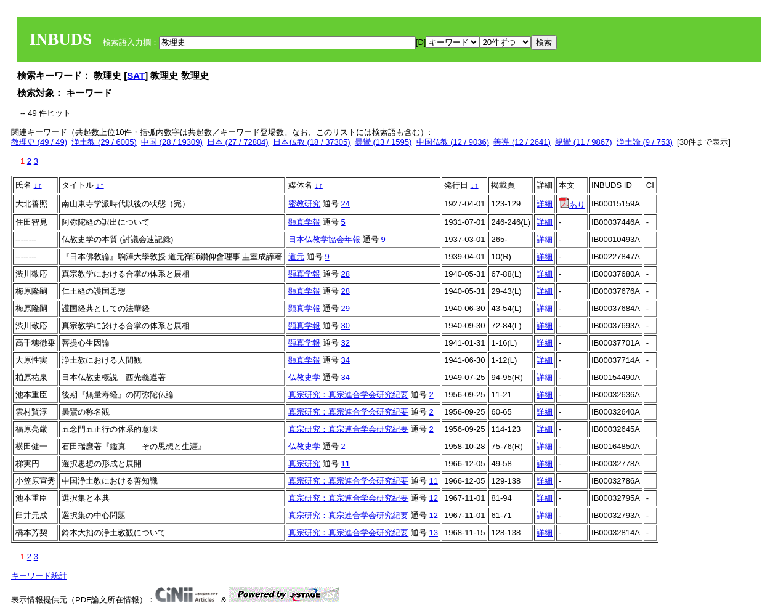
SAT (136, 75)
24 (345, 203)
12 (433, 498)
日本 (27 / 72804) (238, 142)
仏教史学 (304, 377)
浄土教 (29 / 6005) (104, 142)
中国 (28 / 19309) (172, 142)
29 (345, 308)
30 (345, 325)
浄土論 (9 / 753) (645, 142)
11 (345, 463)
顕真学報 (304, 222)
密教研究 (304, 203)
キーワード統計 (39, 575)
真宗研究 (304, 463)
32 (345, 342)
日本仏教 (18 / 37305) (312, 142)
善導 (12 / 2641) (522, 142)
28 (345, 273)
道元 (296, 256)
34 (345, 360)
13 (433, 532)
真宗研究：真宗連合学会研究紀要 (348, 394)
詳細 (545, 203)
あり (572, 204)
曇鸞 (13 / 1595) (383, 142)
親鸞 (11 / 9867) (583, 142)
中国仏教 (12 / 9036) (453, 142)
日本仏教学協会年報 (324, 239)
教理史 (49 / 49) (39, 142)
